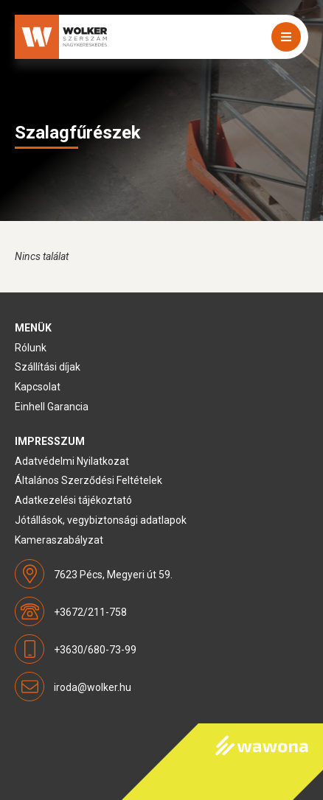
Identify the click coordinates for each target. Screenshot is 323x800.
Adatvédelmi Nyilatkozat (72, 461)
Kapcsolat (37, 387)
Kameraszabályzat (59, 540)
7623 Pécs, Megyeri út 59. (113, 574)
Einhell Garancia (51, 407)
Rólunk (30, 348)
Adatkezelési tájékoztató (73, 500)
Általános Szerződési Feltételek (88, 480)
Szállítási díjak (47, 367)
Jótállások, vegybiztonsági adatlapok (101, 520)
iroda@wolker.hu (92, 687)
